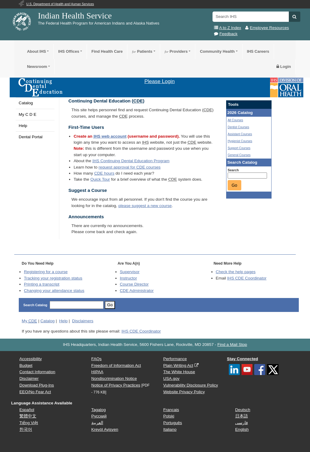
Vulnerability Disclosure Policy (190, 385)
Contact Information (37, 372)
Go (234, 185)
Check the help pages (236, 272)
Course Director (134, 284)
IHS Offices (68, 51)
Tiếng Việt (28, 422)
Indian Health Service (75, 15)
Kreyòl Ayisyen (104, 429)
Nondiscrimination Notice (114, 378)
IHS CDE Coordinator (246, 278)
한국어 (25, 429)
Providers (176, 51)
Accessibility (30, 359)
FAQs (96, 359)
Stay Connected (242, 359)
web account (110, 136)
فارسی (241, 422)
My (29, 321)
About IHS (36, 51)
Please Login (159, 81)
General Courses (239, 155)
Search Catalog (35, 305)
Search (233, 170)
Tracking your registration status (53, 278)
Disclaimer (28, 378)
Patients (142, 51)
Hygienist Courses (240, 141)
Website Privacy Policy (184, 392)
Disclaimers (82, 321)
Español (26, 409)
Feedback (228, 34)
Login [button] (283, 66)
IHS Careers (258, 51)
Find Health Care (107, 51)
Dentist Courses (238, 127)
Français (171, 409)
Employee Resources (269, 27)
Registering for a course (46, 272)
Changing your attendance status (54, 290)
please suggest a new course (145, 205)
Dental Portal (31, 137)
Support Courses (239, 148)
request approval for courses (130, 167)
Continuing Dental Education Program (131, 161)
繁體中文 (27, 416)
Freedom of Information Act (116, 365)
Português (172, 422)
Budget (25, 365)
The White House (179, 372)
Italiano (169, 429)
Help (23, 125)
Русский (99, 416)
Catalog (26, 103)
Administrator (137, 290)
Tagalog (98, 409)
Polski (168, 416)
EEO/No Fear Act (35, 392)
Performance (175, 359)
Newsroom (37, 66)
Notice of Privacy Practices (115, 385)
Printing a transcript (41, 284)
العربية (97, 422)
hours (104, 173)
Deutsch (242, 409)
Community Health (217, 51)
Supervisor (130, 272)
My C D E (27, 114)
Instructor (128, 278)
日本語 (241, 416)
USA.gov (171, 378)
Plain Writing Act (178, 365)
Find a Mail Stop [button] (232, 344)
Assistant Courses (240, 134)
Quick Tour (100, 179)
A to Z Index (230, 27)
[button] (294, 16)
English (242, 429)
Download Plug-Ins (36, 385)
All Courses (235, 120)
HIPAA (97, 372)
